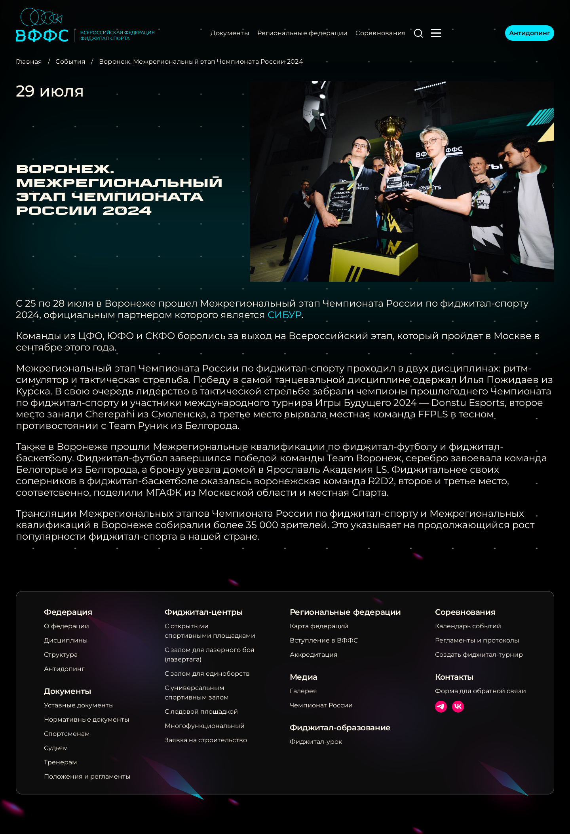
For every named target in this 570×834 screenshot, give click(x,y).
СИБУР (285, 314)
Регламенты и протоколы (477, 640)
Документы (230, 33)
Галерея (303, 691)
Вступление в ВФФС (324, 640)
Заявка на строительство (206, 740)
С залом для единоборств (207, 673)
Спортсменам (67, 733)
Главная (29, 61)
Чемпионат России (321, 705)
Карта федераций (319, 626)
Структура (61, 654)
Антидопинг (529, 33)
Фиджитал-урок (316, 741)
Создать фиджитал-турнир (479, 654)
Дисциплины (66, 640)
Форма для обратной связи (480, 691)
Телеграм (441, 707)
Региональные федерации (302, 33)
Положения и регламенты (87, 776)
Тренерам (60, 762)
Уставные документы (79, 705)
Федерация (68, 612)
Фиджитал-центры (204, 612)
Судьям (56, 748)
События (70, 61)
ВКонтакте (458, 707)
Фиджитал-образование (340, 727)
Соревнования (380, 33)
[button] (418, 33)
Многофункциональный (205, 726)
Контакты (454, 677)
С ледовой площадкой (201, 711)
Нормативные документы (86, 719)
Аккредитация (314, 654)
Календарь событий (468, 626)
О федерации (66, 626)
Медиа (303, 677)
